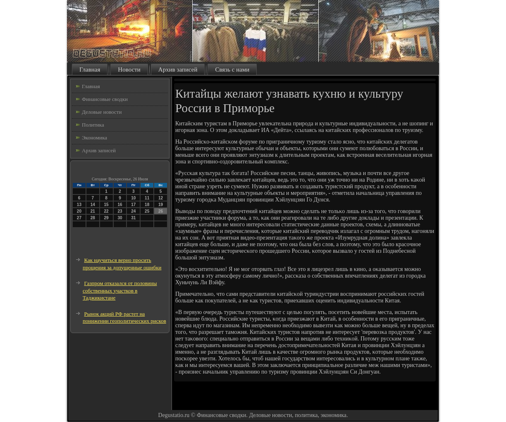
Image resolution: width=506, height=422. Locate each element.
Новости (129, 69)
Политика (93, 125)
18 (147, 204)
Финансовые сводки (105, 99)
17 (133, 204)
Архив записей (178, 69)
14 (93, 204)
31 (133, 218)
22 (106, 211)
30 (119, 218)
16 (119, 204)
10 (133, 198)
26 (160, 211)
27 (79, 218)
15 (106, 204)
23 (119, 211)
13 (79, 204)
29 (106, 218)
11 (147, 198)
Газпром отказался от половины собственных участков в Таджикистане (120, 290)
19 (160, 204)
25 (147, 211)
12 (160, 198)
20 (79, 211)
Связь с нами (232, 69)
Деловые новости (102, 112)
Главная (89, 69)
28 (93, 218)
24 (133, 211)
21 (93, 211)
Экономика (94, 137)
